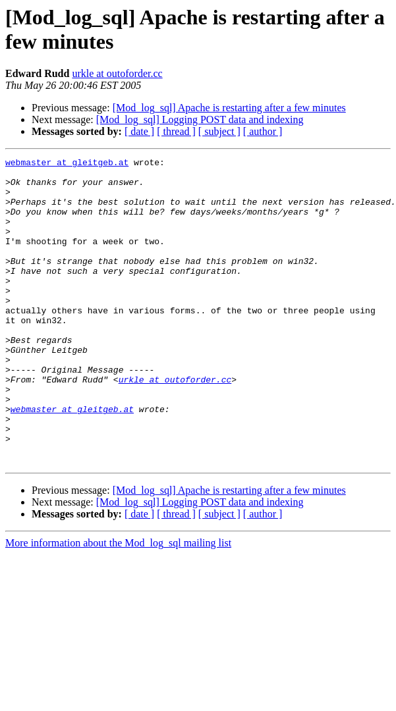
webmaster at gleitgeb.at (66, 164)
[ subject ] (219, 131)
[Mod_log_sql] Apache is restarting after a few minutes (229, 107)
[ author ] (263, 131)
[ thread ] (176, 131)
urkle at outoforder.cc (117, 73)
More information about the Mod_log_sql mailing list (118, 604)
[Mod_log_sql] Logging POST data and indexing (200, 119)
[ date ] (139, 131)
